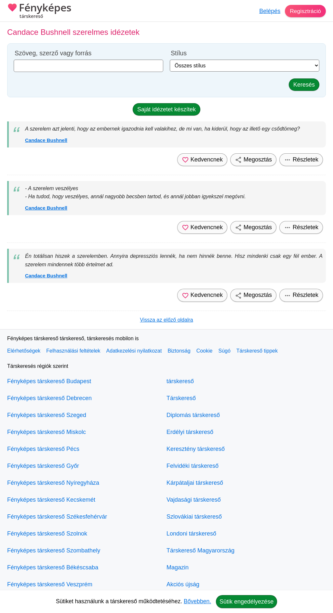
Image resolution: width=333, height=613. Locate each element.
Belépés (268, 11)
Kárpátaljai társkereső (194, 483)
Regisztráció (305, 11)
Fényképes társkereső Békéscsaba (52, 567)
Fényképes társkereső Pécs (43, 449)
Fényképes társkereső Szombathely (53, 550)
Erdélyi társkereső (189, 432)
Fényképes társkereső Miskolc (46, 432)
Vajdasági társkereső (193, 499)
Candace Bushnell (46, 140)
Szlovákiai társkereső (194, 516)
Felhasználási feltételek (73, 351)
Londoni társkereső (191, 533)
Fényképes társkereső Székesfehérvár (57, 516)
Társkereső (181, 398)
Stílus (179, 53)
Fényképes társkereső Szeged (46, 415)
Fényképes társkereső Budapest (49, 381)
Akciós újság (182, 584)
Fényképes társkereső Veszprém (49, 584)
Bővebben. (197, 601)
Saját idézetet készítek (166, 109)
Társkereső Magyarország (200, 550)
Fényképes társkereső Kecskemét (51, 499)
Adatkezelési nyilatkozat (134, 351)
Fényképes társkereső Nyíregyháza (53, 483)
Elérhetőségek (23, 351)
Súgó (224, 351)
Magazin (177, 567)
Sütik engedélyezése (246, 601)
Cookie (204, 351)
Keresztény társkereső (195, 449)
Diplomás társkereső (193, 415)
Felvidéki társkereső (192, 466)
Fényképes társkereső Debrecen (49, 398)
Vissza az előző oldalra (166, 320)
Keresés (304, 84)
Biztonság (178, 351)
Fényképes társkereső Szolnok (47, 533)
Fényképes (39, 11)
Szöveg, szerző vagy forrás (53, 53)
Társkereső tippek (257, 351)
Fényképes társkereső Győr (43, 466)
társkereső (180, 381)
